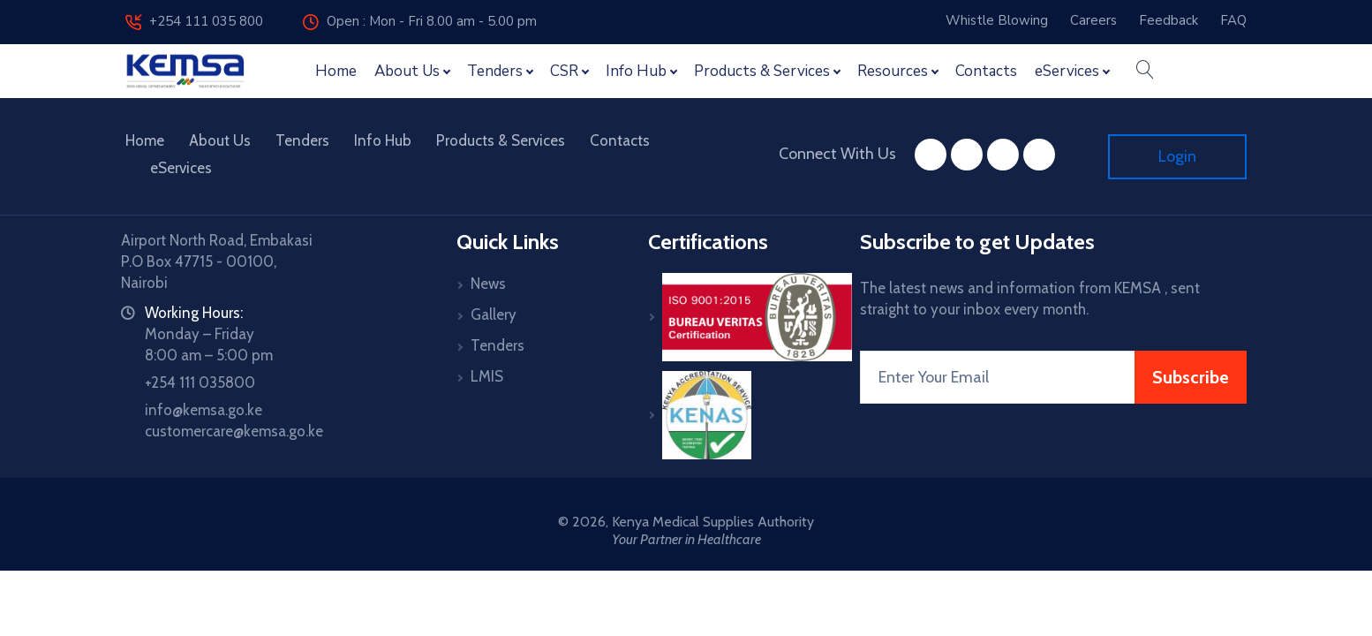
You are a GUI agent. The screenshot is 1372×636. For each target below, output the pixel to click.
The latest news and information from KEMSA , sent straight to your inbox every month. (1030, 298)
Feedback (1168, 20)
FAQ (1233, 20)
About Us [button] (407, 71)
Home (336, 71)
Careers (1093, 20)
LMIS (487, 376)
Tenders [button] (495, 71)
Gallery (493, 314)
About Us (220, 140)
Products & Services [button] (762, 71)
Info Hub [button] (636, 71)
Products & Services (500, 140)
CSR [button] (564, 71)
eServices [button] (1067, 71)
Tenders (302, 140)
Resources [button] (892, 71)
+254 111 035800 (200, 382)
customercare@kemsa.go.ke (234, 431)
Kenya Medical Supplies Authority (713, 521)
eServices (181, 168)
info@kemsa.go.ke (203, 410)
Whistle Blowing (997, 20)
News (488, 283)
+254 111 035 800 (194, 21)
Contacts (986, 71)
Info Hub (382, 140)
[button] (1144, 71)
